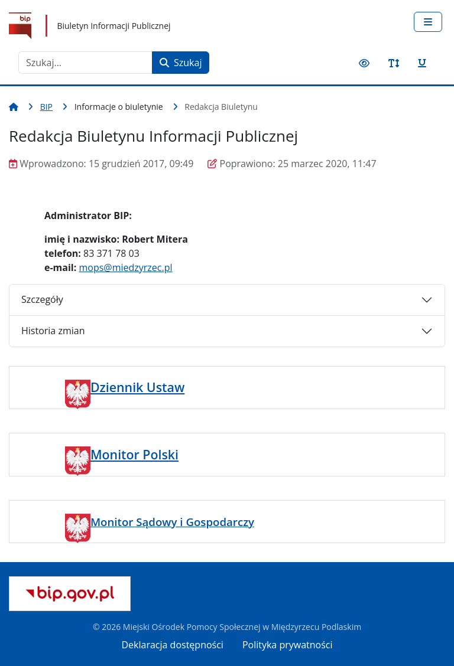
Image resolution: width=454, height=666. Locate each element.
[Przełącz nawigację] (428, 22)
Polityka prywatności (287, 644)
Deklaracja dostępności (172, 644)
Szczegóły (42, 299)
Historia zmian (53, 330)
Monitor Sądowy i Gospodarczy (172, 521)
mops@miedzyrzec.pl (125, 267)
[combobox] (85, 62)
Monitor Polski (134, 454)
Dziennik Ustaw (137, 387)
